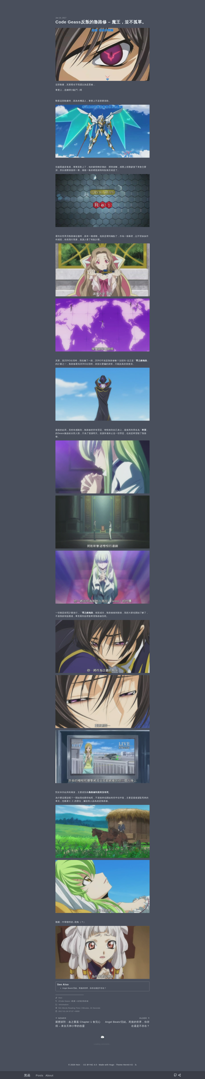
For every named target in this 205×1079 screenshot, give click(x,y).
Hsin (60, 998)
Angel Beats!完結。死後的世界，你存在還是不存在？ (84, 988)
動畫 (74, 1001)
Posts (39, 1075)
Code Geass (64, 1001)
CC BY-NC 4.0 (90, 1065)
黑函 (27, 1075)
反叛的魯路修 (83, 1001)
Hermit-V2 (128, 1065)
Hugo (111, 1065)
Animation (64, 1005)
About (49, 1075)
